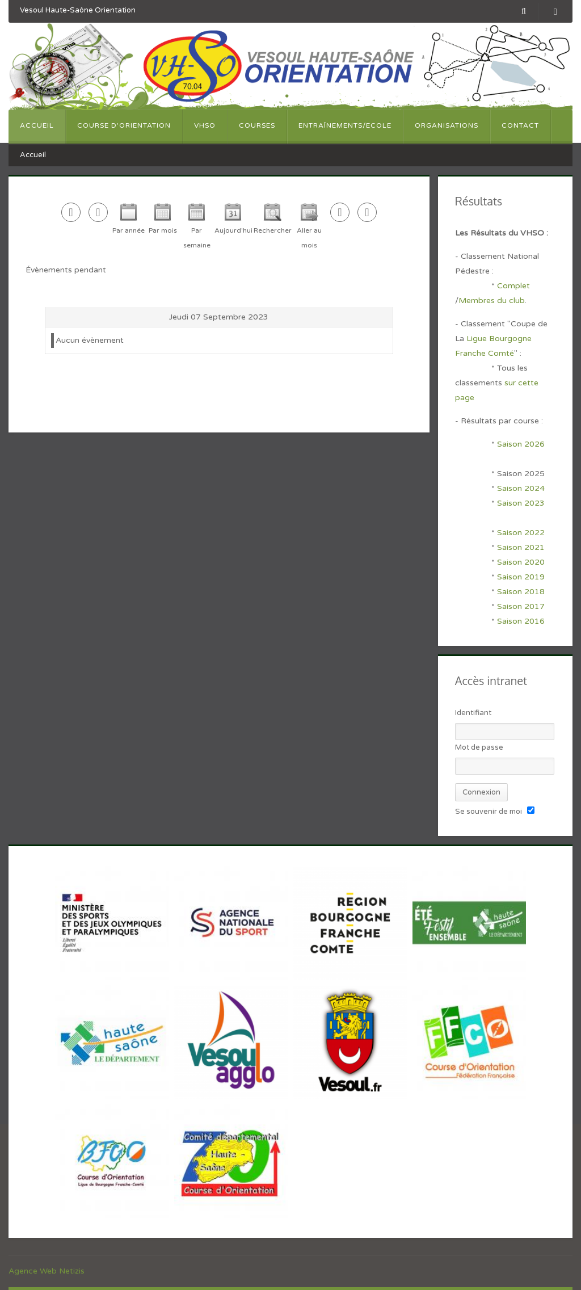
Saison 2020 (521, 562)
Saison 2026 (521, 444)
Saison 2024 (522, 488)
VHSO (205, 125)
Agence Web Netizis (47, 1271)
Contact (520, 125)
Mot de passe (479, 747)
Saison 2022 (521, 532)
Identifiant (473, 712)
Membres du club (491, 300)
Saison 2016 (521, 621)
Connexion (481, 792)
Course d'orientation (124, 125)
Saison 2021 (521, 547)
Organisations (446, 125)
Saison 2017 (521, 606)
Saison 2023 (521, 503)
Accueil (37, 125)
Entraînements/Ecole (344, 125)
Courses (257, 125)
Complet (513, 286)
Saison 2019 (521, 577)
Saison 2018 (521, 591)
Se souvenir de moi (488, 811)
